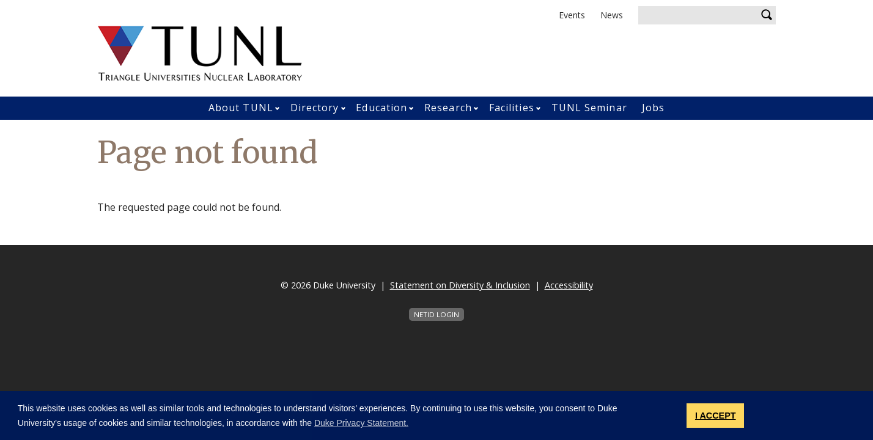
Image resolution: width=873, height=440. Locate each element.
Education (381, 107)
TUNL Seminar (589, 107)
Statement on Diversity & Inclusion (460, 285)
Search (766, 15)
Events (572, 15)
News (611, 15)
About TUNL (240, 107)
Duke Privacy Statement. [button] (361, 423)
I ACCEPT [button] (715, 415)
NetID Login (436, 314)
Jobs (653, 107)
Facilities (511, 107)
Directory (314, 107)
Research (448, 107)
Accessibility (569, 285)
